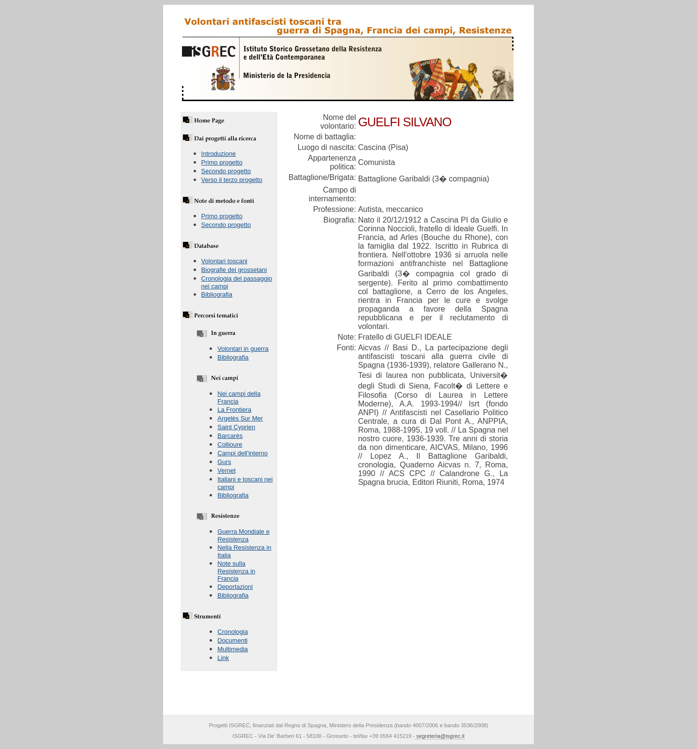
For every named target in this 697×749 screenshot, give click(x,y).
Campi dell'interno (242, 453)
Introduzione (218, 153)
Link (223, 657)
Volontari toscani (224, 261)
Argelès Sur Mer (240, 418)
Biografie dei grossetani (234, 269)
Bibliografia (216, 294)
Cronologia (232, 631)
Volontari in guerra (243, 348)
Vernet (226, 470)
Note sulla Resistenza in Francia (236, 571)
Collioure (229, 444)
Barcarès (229, 435)
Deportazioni (235, 586)
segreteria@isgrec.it (440, 736)
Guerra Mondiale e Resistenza (243, 535)
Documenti (232, 640)
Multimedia (232, 649)
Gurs (224, 461)
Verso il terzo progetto (231, 179)
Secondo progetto (226, 171)
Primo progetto (221, 162)
